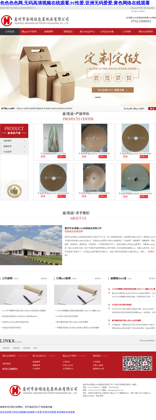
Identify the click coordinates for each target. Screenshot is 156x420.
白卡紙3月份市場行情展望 (67, 316)
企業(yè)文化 (68, 365)
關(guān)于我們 (137, 8)
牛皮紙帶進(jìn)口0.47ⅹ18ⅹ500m (94, 153)
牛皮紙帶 (7, 152)
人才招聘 (126, 31)
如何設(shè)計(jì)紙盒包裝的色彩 (16, 322)
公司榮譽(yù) (68, 369)
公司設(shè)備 (107, 31)
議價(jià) (61, 156)
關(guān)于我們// (70, 356)
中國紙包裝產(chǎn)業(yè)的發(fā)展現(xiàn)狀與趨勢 (78, 328)
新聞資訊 (68, 31)
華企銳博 (99, 396)
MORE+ (44, 278)
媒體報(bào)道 (120, 278)
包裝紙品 (16, 348)
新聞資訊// (97, 356)
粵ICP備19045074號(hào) (140, 393)
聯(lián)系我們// (9, 356)
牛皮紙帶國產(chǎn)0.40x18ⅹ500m (135, 193)
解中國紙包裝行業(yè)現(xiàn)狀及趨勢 (72, 322)
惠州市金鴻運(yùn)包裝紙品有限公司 (110, 230)
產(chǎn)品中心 (87, 31)
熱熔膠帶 (48, 31)
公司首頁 (9, 31)
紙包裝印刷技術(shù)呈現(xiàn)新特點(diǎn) (20, 316)
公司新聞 (10, 278)
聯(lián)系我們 (139, 11)
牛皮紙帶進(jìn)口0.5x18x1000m (94, 193)
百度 (35, 348)
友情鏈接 (11, 342)
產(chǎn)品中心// (40, 356)
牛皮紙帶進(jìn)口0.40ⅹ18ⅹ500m (135, 153)
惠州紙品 (6, 348)
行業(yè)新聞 (66, 278)
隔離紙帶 (7, 146)
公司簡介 (66, 362)
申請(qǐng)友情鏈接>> (148, 341)
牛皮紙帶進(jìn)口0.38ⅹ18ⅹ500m (53, 193)
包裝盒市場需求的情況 (12, 328)
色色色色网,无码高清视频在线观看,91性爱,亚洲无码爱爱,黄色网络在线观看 (75, 3)
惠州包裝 (26, 348)
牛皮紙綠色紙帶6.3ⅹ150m (53, 153)
